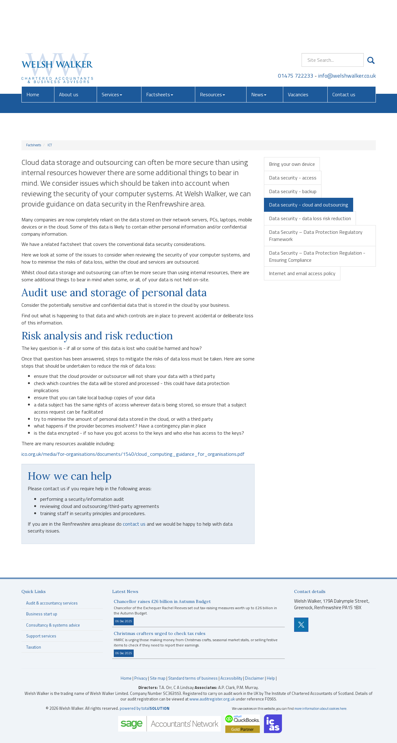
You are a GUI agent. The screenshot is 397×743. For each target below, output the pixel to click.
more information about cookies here (320, 708)
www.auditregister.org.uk (212, 699)
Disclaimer (254, 678)
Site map (157, 678)
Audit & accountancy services (52, 603)
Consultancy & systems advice (53, 625)
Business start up (41, 614)
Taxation (33, 647)
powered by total (144, 708)
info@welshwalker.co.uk (347, 29)
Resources (212, 48)
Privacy (140, 678)
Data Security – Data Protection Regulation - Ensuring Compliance (317, 256)
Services (112, 48)
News (258, 48)
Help (271, 678)
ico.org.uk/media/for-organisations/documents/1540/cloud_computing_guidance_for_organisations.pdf (133, 454)
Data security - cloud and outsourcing (308, 204)
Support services (41, 636)
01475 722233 (295, 29)
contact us (134, 524)
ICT (50, 145)
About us (68, 48)
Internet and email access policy (302, 273)
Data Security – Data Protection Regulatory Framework (315, 235)
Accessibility (231, 678)
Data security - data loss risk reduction (310, 218)
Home (32, 48)
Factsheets (159, 48)
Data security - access (292, 177)
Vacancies (298, 48)
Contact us (343, 48)
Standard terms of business (193, 678)
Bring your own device (292, 164)
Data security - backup (292, 191)
